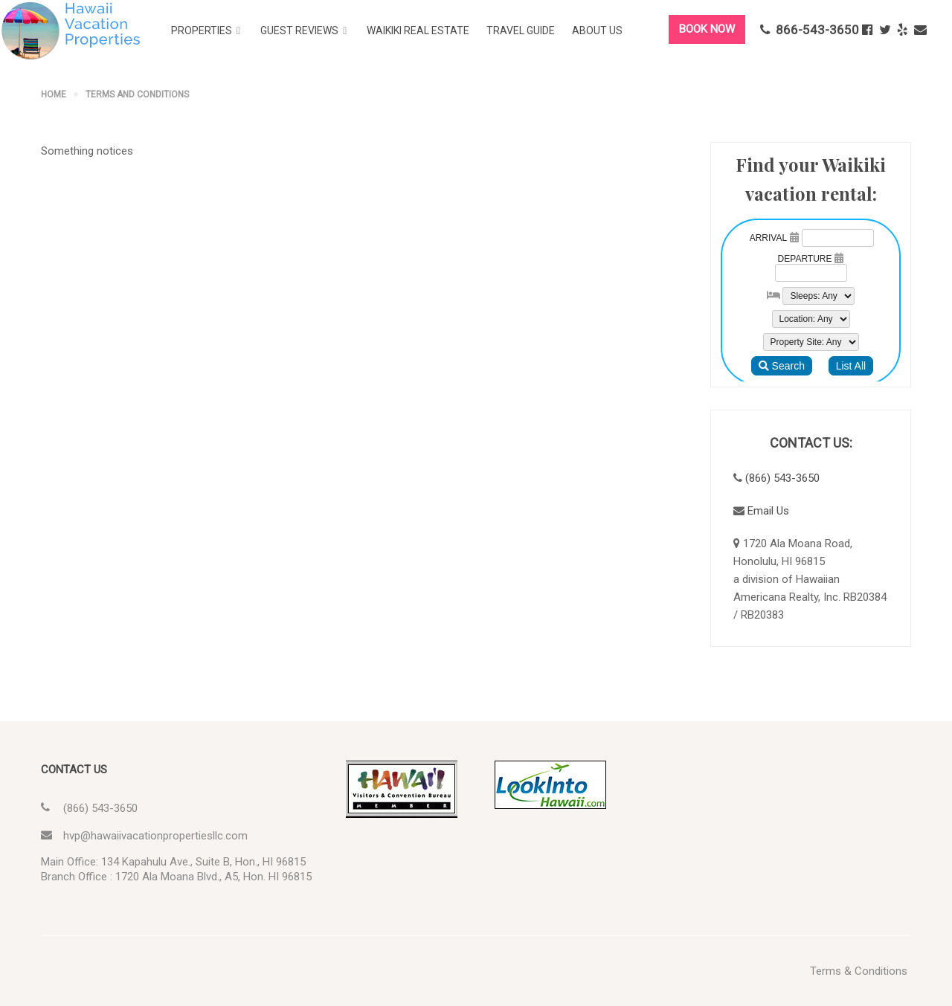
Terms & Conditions (858, 971)
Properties (201, 30)
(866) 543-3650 (782, 478)
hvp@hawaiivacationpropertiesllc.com (155, 835)
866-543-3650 (809, 29)
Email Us (768, 510)
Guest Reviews (299, 30)
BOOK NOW (707, 29)
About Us (597, 30)
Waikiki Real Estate (418, 30)
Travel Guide (520, 30)
